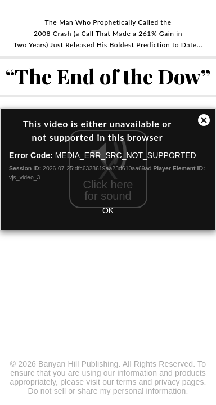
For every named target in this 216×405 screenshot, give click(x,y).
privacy (166, 381)
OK (108, 210)
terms (126, 381)
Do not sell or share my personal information (107, 390)
